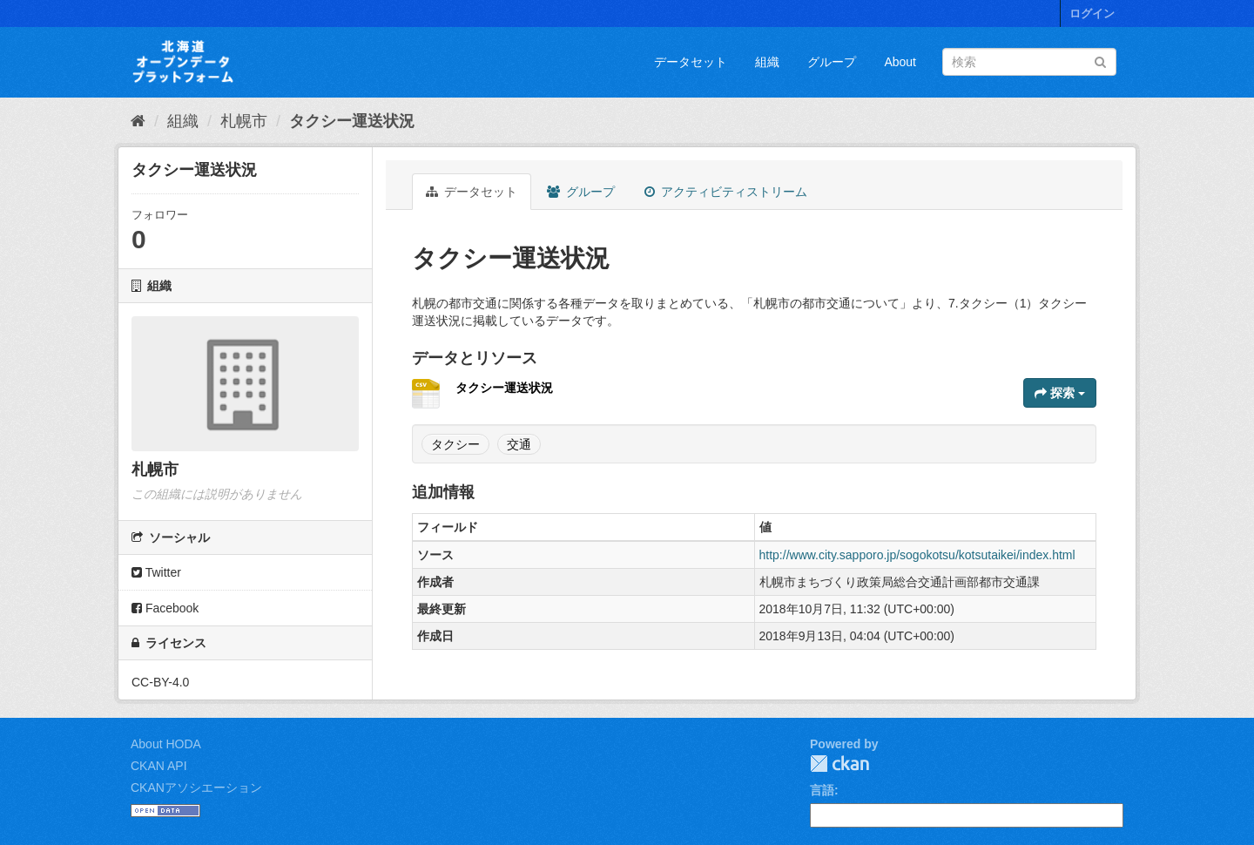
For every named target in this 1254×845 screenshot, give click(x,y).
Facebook (165, 608)
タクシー (455, 444)
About (900, 62)
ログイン (1092, 13)
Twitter (156, 572)
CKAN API (159, 766)
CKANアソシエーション (196, 787)
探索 (1060, 393)
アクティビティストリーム (725, 192)
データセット (690, 62)
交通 (519, 444)
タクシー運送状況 (352, 121)
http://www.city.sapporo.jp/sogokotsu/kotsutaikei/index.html (917, 555)
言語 (822, 790)
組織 (767, 62)
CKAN (839, 763)
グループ (831, 62)
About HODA (166, 744)
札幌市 (243, 121)
